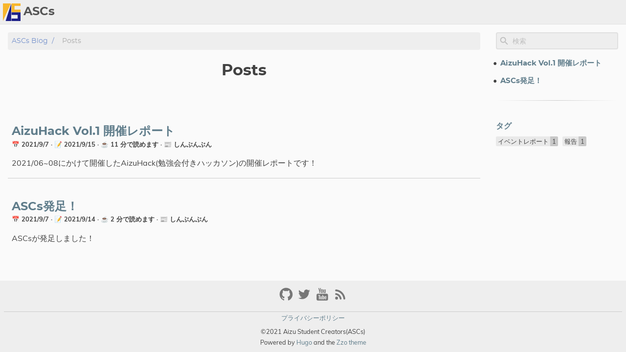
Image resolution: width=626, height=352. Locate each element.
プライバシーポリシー (313, 318)
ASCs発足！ (45, 207)
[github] (287, 298)
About (570, 12)
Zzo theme (351, 342)
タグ (504, 126)
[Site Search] (564, 41)
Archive (606, 12)
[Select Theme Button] (542, 12)
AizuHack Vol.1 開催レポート (93, 131)
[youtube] (323, 298)
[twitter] (305, 298)
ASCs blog (30, 40)
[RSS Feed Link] (340, 298)
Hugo (304, 342)
